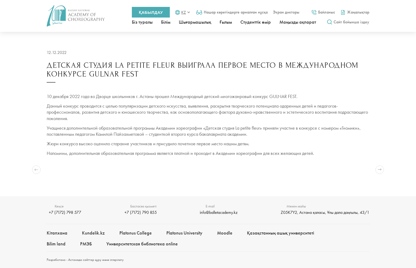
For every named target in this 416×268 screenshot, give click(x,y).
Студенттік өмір (255, 22)
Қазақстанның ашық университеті (280, 233)
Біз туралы (142, 22)
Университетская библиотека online (142, 244)
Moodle (224, 233)
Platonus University (184, 233)
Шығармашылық (195, 22)
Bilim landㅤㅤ (56, 244)
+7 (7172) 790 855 (140, 212)
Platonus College (135, 233)
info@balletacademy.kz (218, 212)
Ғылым (226, 22)
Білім (165, 22)
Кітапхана (57, 233)
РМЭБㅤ (86, 244)
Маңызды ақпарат (297, 22)
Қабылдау (151, 12)
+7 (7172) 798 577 (65, 212)
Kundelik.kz (93, 233)
